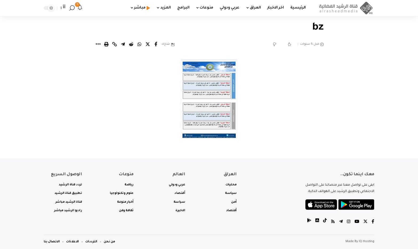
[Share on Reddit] (131, 44)
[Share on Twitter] (147, 44)
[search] (72, 8)
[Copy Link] (114, 44)
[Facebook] (373, 222)
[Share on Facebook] (156, 44)
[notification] (80, 8)
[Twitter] (365, 222)
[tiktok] (325, 222)
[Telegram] (341, 222)
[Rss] (333, 222)
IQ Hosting (366, 241)
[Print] (106, 44)
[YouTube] (357, 222)
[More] (98, 44)
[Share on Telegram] (123, 44)
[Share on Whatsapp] (139, 44)
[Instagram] (349, 222)
